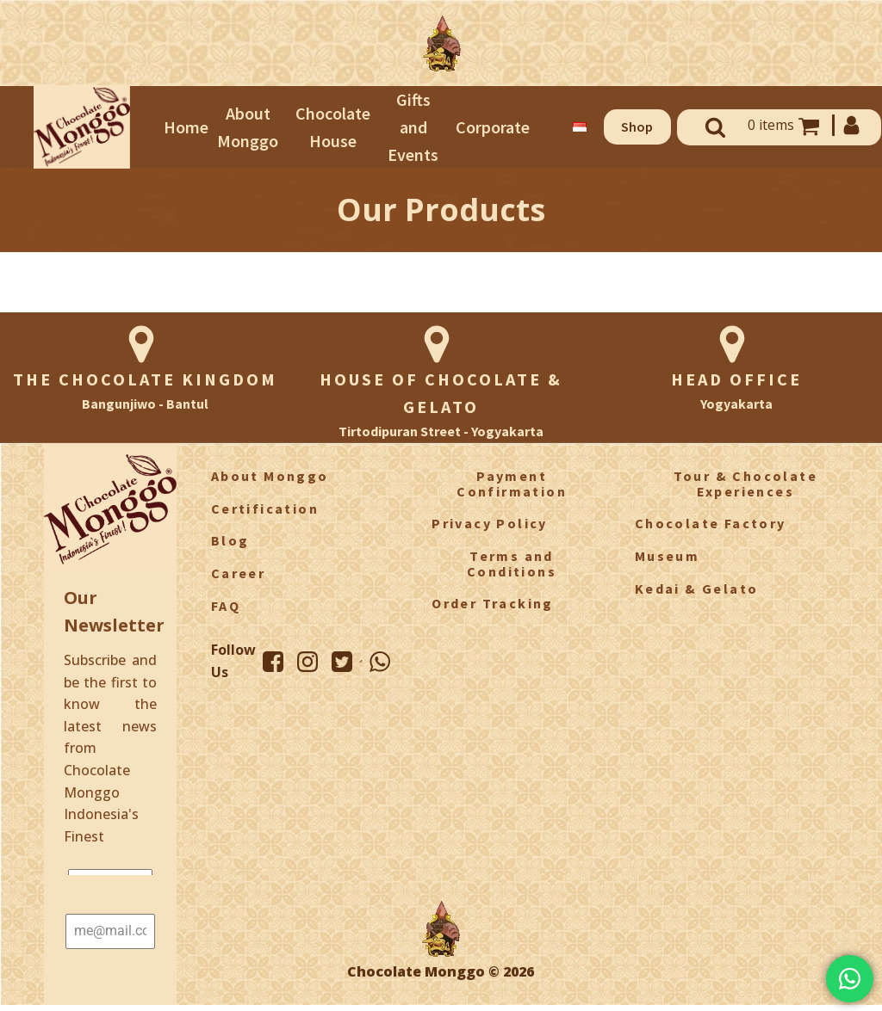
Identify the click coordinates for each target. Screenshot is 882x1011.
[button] (637, 127)
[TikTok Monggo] (361, 661)
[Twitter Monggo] (342, 661)
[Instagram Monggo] (307, 661)
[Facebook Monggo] (273, 661)
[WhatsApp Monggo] (380, 661)
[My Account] (850, 125)
